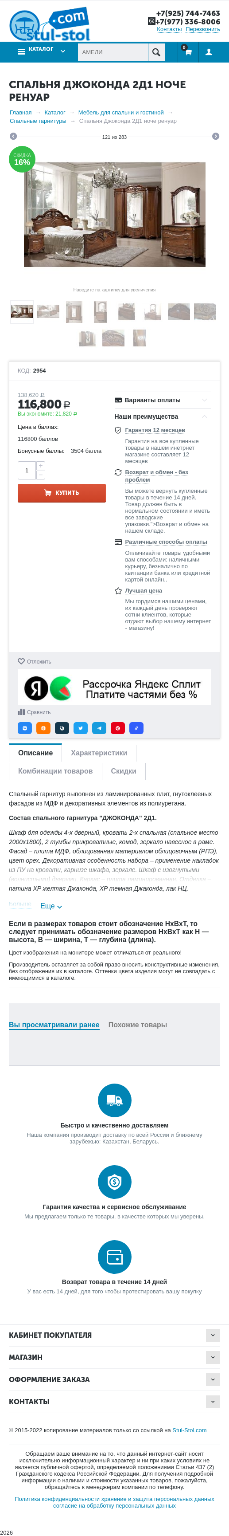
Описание (35, 753)
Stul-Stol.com (189, 1430)
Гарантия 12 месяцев (155, 430)
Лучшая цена (143, 590)
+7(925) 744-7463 (188, 13)
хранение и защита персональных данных (157, 1499)
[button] (25, 728)
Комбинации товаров (55, 771)
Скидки (123, 771)
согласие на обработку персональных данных (114, 1505)
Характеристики (99, 753)
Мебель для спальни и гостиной (121, 112)
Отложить (39, 662)
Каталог (41, 49)
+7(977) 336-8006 (187, 21)
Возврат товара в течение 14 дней (114, 1281)
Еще (47, 906)
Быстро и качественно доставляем (115, 1125)
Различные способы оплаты (166, 541)
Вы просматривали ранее (54, 1025)
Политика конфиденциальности (57, 1499)
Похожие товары (138, 1025)
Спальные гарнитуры (38, 121)
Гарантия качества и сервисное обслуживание (114, 1206)
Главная (20, 112)
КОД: (24, 371)
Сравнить (38, 712)
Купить (67, 493)
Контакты (169, 29)
